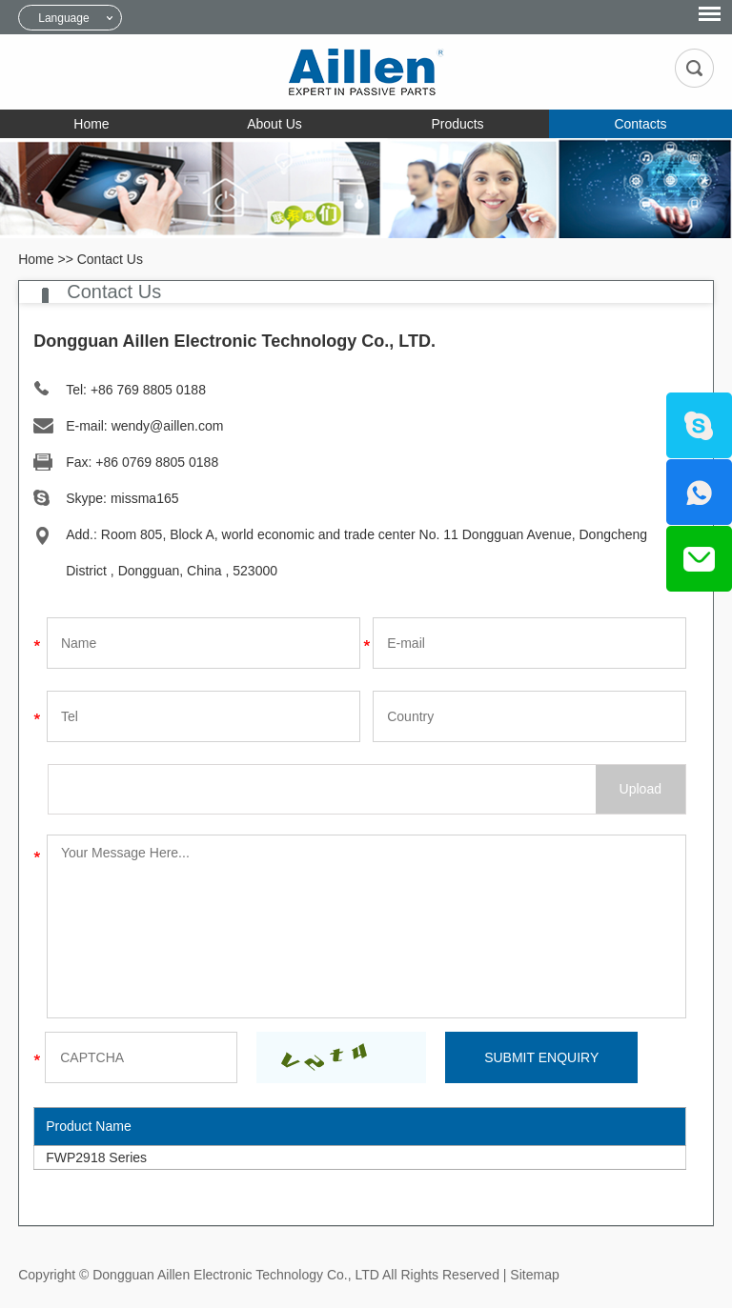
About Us (274, 123)
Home (91, 123)
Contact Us (110, 259)
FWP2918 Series (96, 1157)
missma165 (145, 498)
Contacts (640, 123)
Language (63, 18)
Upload (640, 788)
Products (457, 123)
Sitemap (534, 1274)
